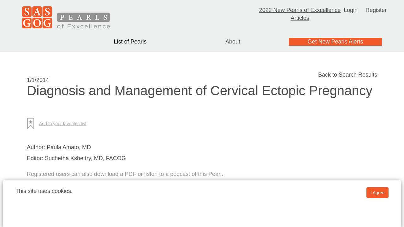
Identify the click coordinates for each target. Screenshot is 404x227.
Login (351, 10)
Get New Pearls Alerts (335, 41)
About (232, 41)
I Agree (377, 192)
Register (376, 10)
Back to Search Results (347, 75)
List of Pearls (130, 41)
